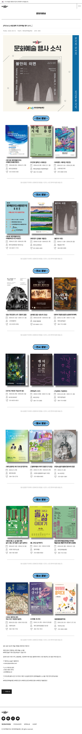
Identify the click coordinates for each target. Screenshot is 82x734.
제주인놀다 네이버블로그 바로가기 (18, 718)
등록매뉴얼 (27, 724)
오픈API (34, 724)
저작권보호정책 (17, 724)
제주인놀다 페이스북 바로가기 (8, 718)
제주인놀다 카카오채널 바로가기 (3, 718)
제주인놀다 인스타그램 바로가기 (13, 718)
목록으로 (6, 691)
